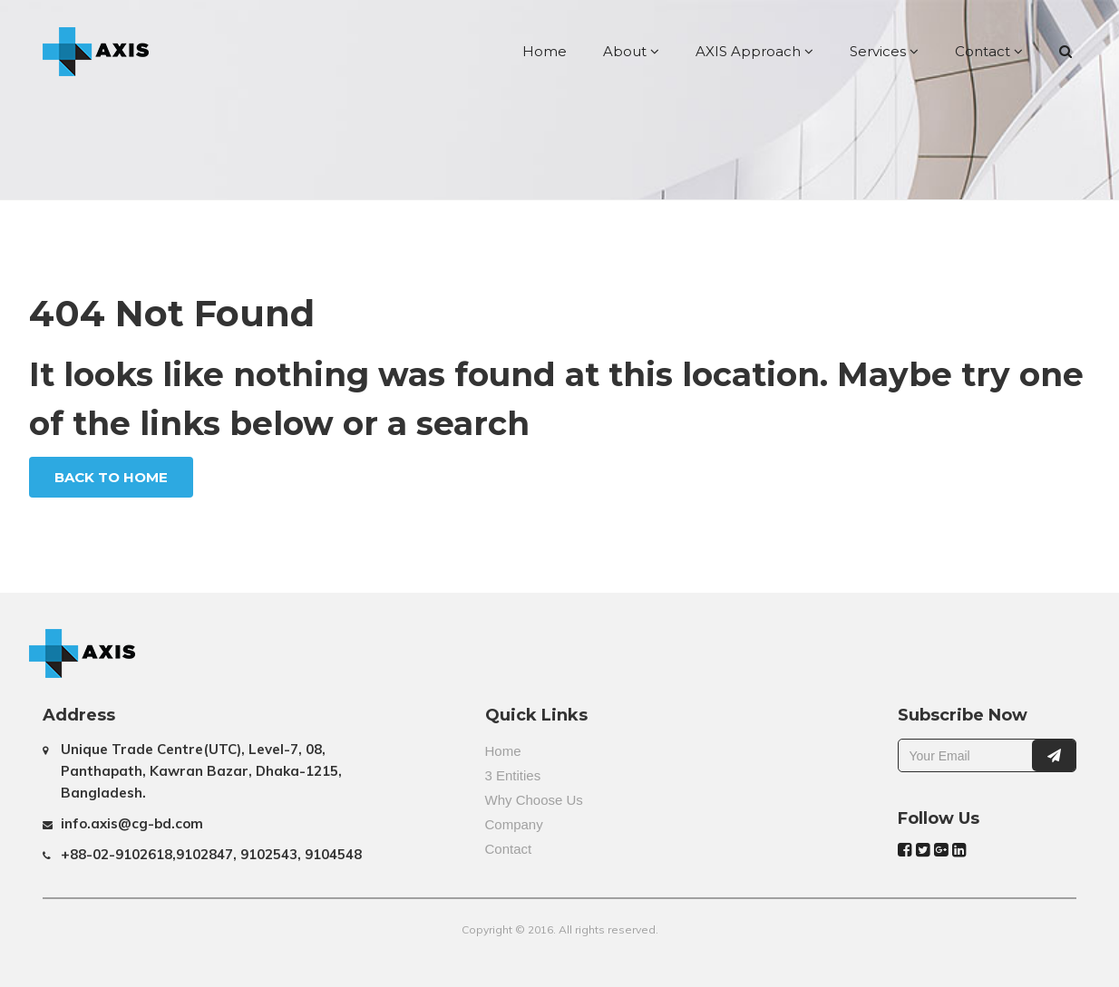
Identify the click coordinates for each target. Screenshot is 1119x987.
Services (884, 51)
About (631, 51)
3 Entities (513, 775)
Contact (989, 51)
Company (514, 824)
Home (544, 51)
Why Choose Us (534, 800)
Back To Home (111, 477)
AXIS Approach (754, 51)
